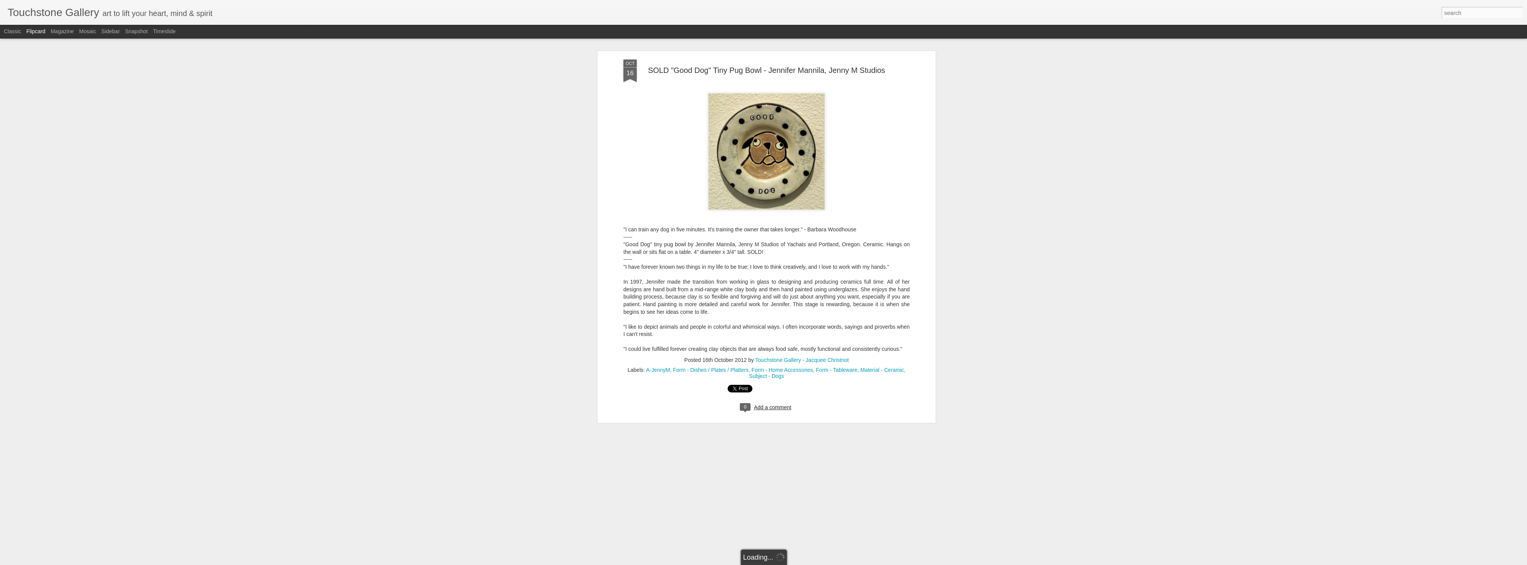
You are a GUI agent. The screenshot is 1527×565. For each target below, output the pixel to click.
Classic (12, 31)
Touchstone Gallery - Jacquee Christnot (802, 306)
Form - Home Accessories (782, 316)
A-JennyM (658, 316)
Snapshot (136, 31)
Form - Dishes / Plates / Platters (711, 316)
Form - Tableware (836, 316)
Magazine (62, 31)
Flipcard (35, 31)
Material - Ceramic (882, 316)
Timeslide (164, 31)
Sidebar (111, 31)
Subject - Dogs (766, 322)
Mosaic (87, 31)
